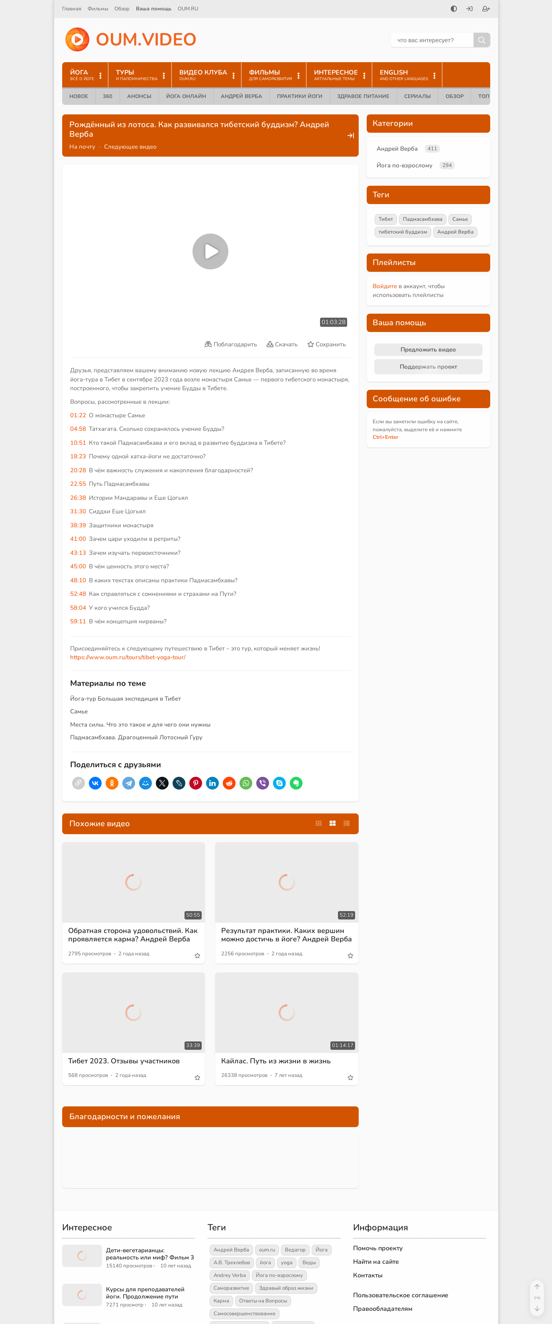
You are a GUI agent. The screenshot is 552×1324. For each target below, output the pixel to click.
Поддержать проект (428, 367)
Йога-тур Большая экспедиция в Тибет (125, 699)
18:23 (78, 456)
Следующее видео (130, 147)
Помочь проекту (378, 1248)
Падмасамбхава (422, 219)
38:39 (78, 525)
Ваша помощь (153, 8)
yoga (287, 1262)
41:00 (78, 539)
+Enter (385, 437)
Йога (322, 1249)
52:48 (78, 594)
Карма (221, 1300)
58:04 (78, 608)
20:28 (78, 470)
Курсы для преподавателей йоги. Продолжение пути (145, 1292)
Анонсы (139, 96)
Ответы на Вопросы (263, 1300)
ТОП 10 (487, 96)
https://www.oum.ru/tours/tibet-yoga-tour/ (127, 657)
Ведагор (295, 1249)
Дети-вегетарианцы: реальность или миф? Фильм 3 (150, 1253)
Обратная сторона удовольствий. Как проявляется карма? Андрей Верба (133, 935)
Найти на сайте (376, 1261)
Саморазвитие (231, 1288)
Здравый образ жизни (286, 1288)
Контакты (368, 1275)
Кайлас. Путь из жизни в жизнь (276, 1061)
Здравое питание (363, 96)
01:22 (78, 415)
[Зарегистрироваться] (486, 9)
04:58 (78, 429)
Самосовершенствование (244, 1313)
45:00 (78, 566)
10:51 (78, 443)
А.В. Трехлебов (232, 1262)
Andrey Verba (230, 1275)
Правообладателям (383, 1308)
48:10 (78, 580)
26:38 (78, 498)
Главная (71, 8)
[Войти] (469, 9)
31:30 (78, 511)
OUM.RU (188, 8)
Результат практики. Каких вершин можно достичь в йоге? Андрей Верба (286, 935)
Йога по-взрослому (404, 165)
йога (265, 1262)
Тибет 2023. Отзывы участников (124, 1061)
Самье (79, 711)
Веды (309, 1262)
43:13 (78, 553)
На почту (82, 147)
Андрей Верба (241, 96)
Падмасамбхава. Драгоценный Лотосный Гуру (136, 737)
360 (107, 96)
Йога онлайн (186, 96)
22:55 (78, 484)
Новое (78, 96)
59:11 (78, 621)
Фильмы (98, 8)
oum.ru (267, 1249)
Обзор (122, 8)
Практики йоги (299, 96)
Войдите (385, 286)
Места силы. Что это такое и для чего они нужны (140, 725)
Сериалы (417, 96)
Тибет (386, 219)
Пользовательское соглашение (400, 1295)
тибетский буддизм (403, 232)
